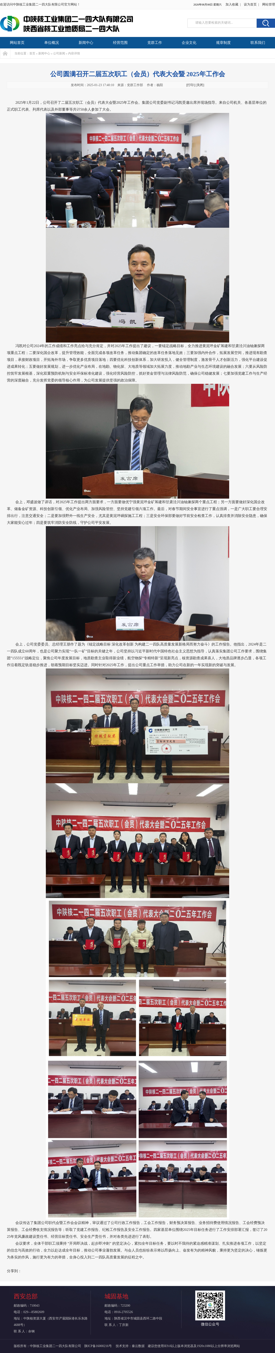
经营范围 (120, 43)
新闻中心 (86, 43)
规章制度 (223, 43)
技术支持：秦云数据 (130, 1346)
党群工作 (154, 43)
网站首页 (17, 43)
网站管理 (268, 4)
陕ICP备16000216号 (98, 1346)
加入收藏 (232, 4)
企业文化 (189, 43)
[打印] (190, 85)
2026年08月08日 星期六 (207, 4)
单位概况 (51, 43)
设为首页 (250, 4)
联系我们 (257, 43)
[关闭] (200, 85)
